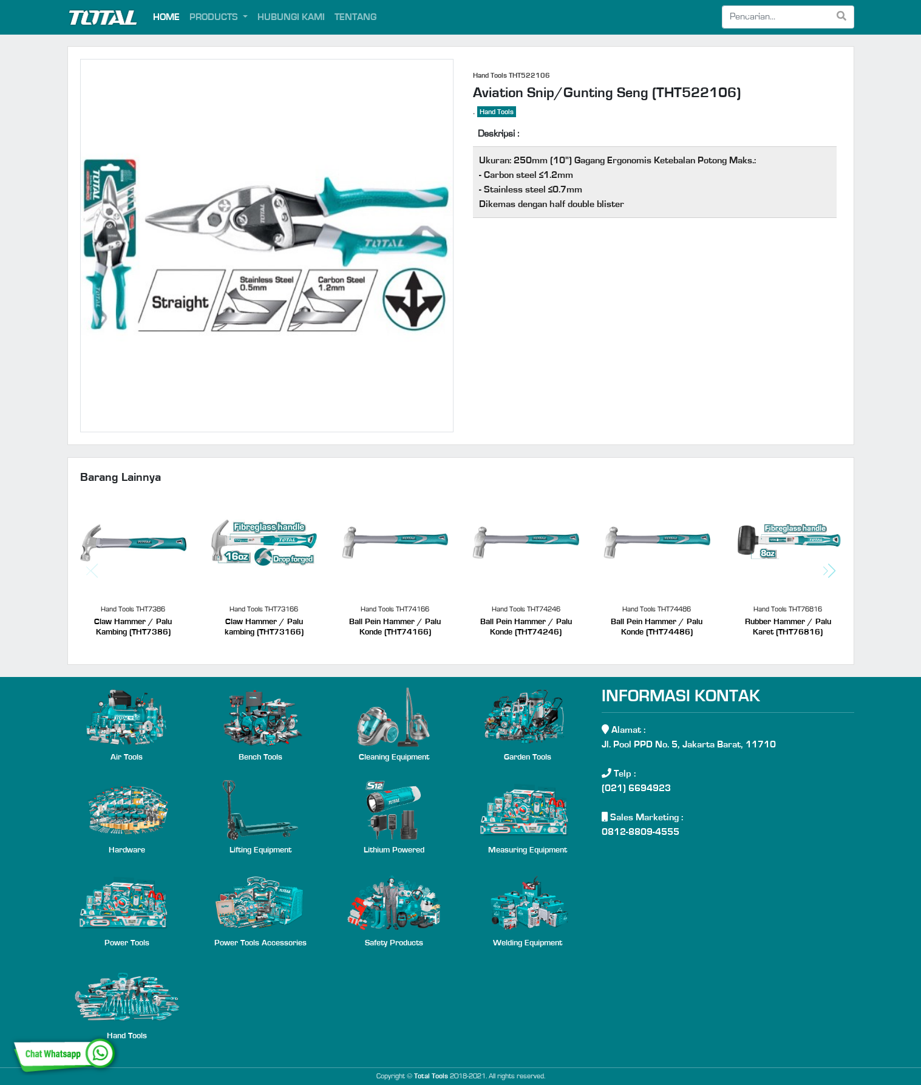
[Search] (776, 17)
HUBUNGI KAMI (291, 17)
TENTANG (355, 17)
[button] (829, 570)
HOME (166, 17)
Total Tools (431, 1076)
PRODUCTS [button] (214, 17)
